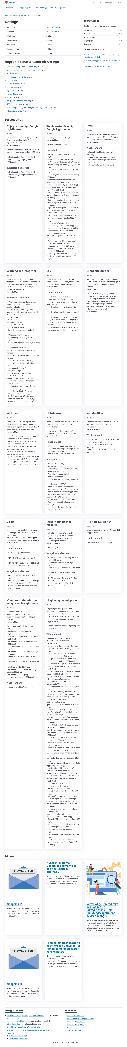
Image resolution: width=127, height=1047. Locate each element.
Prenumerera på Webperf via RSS (80, 1018)
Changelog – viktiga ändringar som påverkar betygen (28, 1030)
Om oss (53, 8)
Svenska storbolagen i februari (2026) (97, 66)
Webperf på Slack (74, 1030)
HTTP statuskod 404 (14, 104)
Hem (6, 15)
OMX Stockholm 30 (26, 15)
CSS (7, 80)
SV (117, 3)
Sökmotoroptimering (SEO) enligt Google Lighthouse (27, 107)
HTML (8, 73)
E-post (9, 97)
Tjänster (62, 8)
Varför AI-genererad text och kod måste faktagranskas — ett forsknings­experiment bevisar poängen (102, 910)
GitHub (70, 1027)
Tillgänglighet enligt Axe (16, 111)
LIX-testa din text (13, 1024)
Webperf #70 (14, 984)
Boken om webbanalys (18, 1035)
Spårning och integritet (15, 77)
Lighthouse (10, 90)
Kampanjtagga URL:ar (15, 1021)
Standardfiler (11, 94)
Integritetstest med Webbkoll (18, 101)
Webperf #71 (14, 904)
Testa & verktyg (41, 8)
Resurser (10, 1033)
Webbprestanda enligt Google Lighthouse (23, 70)
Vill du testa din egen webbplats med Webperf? (25, 1015)
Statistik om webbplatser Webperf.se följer (24, 1027)
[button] (93, 2)
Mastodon (81, 1021)
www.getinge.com (53, 27)
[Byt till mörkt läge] (105, 2)
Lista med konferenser (18, 1038)
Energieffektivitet (13, 84)
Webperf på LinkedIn (75, 1024)
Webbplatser (10, 8)
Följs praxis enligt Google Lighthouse (21, 67)
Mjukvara (10, 87)
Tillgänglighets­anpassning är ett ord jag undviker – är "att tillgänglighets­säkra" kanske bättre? (63, 947)
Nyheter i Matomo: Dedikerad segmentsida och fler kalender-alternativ (61, 867)
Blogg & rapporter (25, 8)
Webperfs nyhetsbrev (75, 1015)
